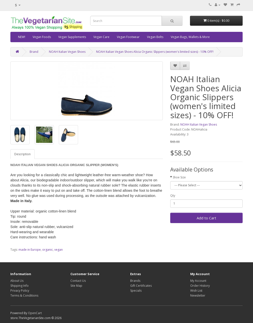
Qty (172, 195)
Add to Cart (206, 217)
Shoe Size (179, 177)
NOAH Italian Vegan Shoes (67, 52)
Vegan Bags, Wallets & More (190, 37)
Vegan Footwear (128, 37)
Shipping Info (19, 286)
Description (22, 154)
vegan (58, 249)
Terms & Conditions (24, 295)
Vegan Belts (155, 37)
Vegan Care (101, 37)
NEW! (21, 37)
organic (47, 249)
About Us (16, 281)
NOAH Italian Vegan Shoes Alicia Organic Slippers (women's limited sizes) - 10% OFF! (154, 52)
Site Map (76, 286)
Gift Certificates (141, 286)
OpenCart (35, 313)
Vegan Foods (42, 37)
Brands (135, 281)
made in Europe (30, 249)
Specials (136, 290)
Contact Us (78, 281)
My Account (198, 281)
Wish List (196, 290)
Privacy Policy (19, 290)
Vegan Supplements (72, 37)
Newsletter (197, 295)
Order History (200, 286)
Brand (34, 52)
